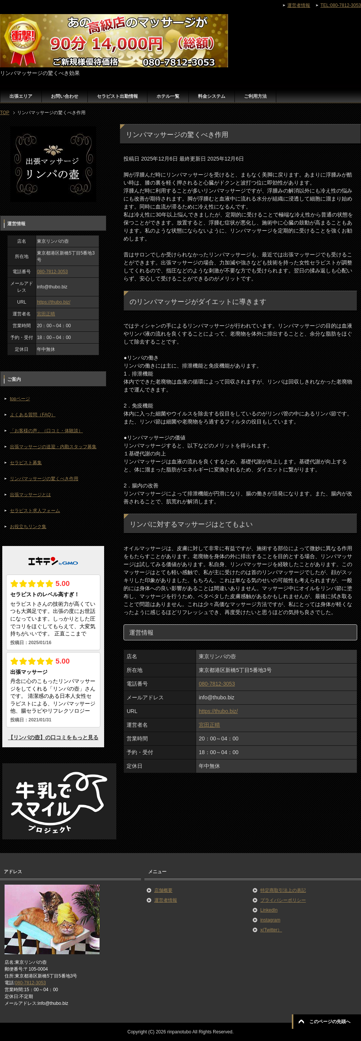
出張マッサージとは (30, 494)
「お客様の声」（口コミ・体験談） (46, 430)
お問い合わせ (64, 96)
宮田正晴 (209, 725)
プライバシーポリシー (283, 900)
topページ (20, 398)
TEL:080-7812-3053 (340, 5)
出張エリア (21, 96)
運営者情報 (165, 900)
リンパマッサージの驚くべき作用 (44, 478)
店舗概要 (163, 890)
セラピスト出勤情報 (117, 96)
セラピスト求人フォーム (35, 510)
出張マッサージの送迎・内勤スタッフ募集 (53, 446)
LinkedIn (268, 910)
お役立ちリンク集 (28, 526)
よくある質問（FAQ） (32, 414)
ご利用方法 (255, 96)
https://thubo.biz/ (218, 711)
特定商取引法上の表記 (283, 890)
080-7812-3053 (217, 684)
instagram (270, 920)
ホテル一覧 (168, 96)
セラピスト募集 (26, 462)
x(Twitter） (271, 930)
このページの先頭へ (329, 1021)
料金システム (211, 96)
